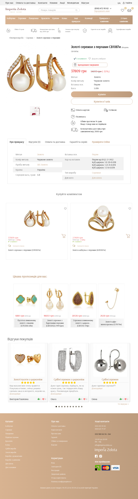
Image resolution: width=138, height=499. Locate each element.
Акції (62, 2)
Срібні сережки (110, 379)
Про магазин (56, 433)
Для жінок (97, 177)
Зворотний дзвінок (58, 474)
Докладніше (15, 393)
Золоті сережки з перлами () (24, 249)
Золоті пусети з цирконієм (28, 379)
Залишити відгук (18, 246)
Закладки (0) (56, 466)
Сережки (22, 18)
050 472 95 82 (100, 426)
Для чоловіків (10, 467)
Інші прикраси (76, 20)
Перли (95, 154)
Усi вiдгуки (123, 404)
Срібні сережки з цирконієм (69, 379)
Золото (40, 154)
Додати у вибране (97, 58)
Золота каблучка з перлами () (90, 249)
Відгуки (85, 2)
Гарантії (54, 437)
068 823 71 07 (100, 429)
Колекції (88, 18)
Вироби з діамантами (13, 456)
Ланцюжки (33, 18)
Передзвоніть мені (102, 11)
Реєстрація (55, 470)
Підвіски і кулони (11, 437)
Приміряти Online (101, 141)
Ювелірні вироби (18, 37)
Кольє (64, 18)
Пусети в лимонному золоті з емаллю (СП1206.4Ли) (26, 323)
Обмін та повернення (59, 441)
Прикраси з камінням (104, 20)
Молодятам (73, 2)
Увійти (127, 2)
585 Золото (42, 164)
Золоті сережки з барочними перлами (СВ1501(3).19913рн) (55, 323)
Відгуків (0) (34, 141)
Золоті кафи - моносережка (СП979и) (111, 323)
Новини (53, 2)
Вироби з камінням (12, 460)
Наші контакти (56, 430)
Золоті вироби (10, 452)
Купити (102, 94)
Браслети (45, 18)
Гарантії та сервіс (78, 141)
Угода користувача (58, 478)
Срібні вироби (10, 448)
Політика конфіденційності (61, 481)
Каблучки (11, 18)
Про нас (9, 2)
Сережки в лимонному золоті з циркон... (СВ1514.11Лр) (83, 323)
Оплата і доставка (58, 426)
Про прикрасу (17, 141)
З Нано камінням (124, 20)
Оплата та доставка (25, 2)
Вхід (53, 463)
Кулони (55, 18)
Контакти (42, 2)
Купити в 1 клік (102, 101)
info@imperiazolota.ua (103, 445)
